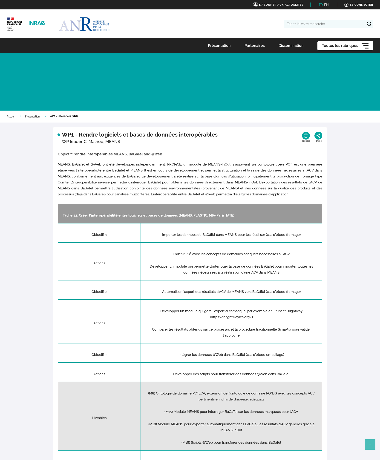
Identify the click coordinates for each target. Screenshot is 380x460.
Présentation (32, 116)
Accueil (11, 116)
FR (321, 5)
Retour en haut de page (372, 446)
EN (326, 5)
